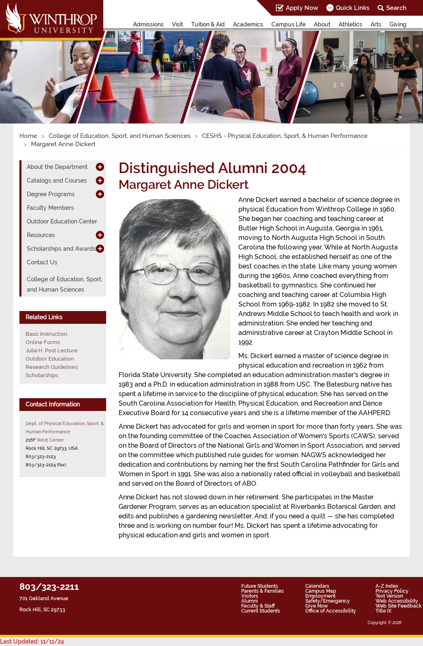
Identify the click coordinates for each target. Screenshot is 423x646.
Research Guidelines (52, 367)
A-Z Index (386, 586)
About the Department (57, 167)
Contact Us (42, 262)
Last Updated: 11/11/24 (32, 641)
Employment (320, 596)
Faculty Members (50, 207)
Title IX (383, 611)
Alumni (249, 601)
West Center (50, 440)
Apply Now (302, 8)
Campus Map (320, 591)
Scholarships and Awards (61, 248)
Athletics (350, 24)
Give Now (316, 606)
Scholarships (42, 375)
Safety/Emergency (327, 601)
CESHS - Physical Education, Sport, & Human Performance (285, 136)
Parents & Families (262, 591)
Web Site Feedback (398, 606)
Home (28, 136)
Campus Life (288, 24)
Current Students (260, 611)
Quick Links (352, 8)
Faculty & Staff (258, 606)
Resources (41, 235)
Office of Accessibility (330, 611)
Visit (177, 24)
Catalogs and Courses (57, 180)
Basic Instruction (46, 334)
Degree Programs (51, 194)
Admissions (148, 24)
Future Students (259, 586)
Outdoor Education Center (62, 221)
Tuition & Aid (208, 24)
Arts (376, 24)
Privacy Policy (392, 591)
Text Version (389, 596)
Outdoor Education (50, 359)
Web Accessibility (396, 601)
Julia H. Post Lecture (52, 350)
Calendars (317, 586)
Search (396, 8)
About (322, 24)
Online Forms (43, 342)
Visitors (249, 596)
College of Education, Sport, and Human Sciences (119, 136)
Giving (398, 24)
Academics (248, 24)
